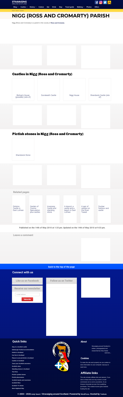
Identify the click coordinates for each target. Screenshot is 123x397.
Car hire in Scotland (19, 355)
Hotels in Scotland (18, 352)
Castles (23, 7)
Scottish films (17, 382)
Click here (105, 364)
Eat (48, 7)
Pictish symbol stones (20, 374)
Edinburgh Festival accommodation (24, 349)
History (32, 7)
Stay (60, 7)
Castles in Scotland (19, 360)
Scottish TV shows (18, 385)
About (84, 341)
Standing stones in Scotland (22, 369)
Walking (80, 7)
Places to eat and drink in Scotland (24, 358)
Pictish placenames (19, 377)
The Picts (15, 371)
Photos (89, 7)
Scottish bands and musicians (22, 380)
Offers (97, 7)
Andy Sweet (35, 394)
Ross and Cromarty (58, 23)
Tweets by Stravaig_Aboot (54, 285)
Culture (41, 7)
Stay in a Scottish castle (20, 346)
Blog (15, 7)
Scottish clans (17, 366)
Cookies (85, 358)
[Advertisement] (95, 56)
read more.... (107, 352)
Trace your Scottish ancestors (22, 363)
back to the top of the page (61, 266)
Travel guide (69, 7)
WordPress (85, 394)
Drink (54, 7)
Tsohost (104, 394)
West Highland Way (19, 388)
